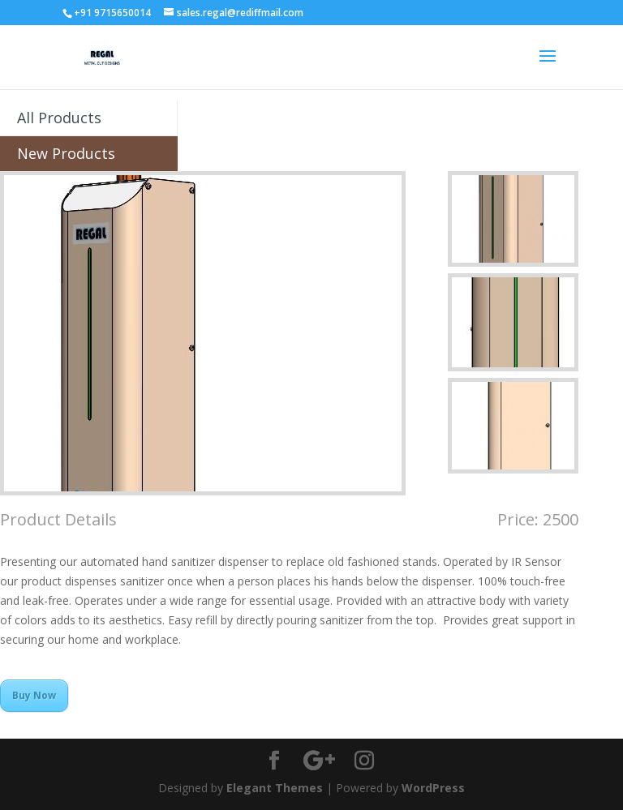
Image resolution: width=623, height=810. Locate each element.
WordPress (433, 787)
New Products (66, 153)
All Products (59, 117)
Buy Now (34, 695)
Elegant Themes (274, 787)
